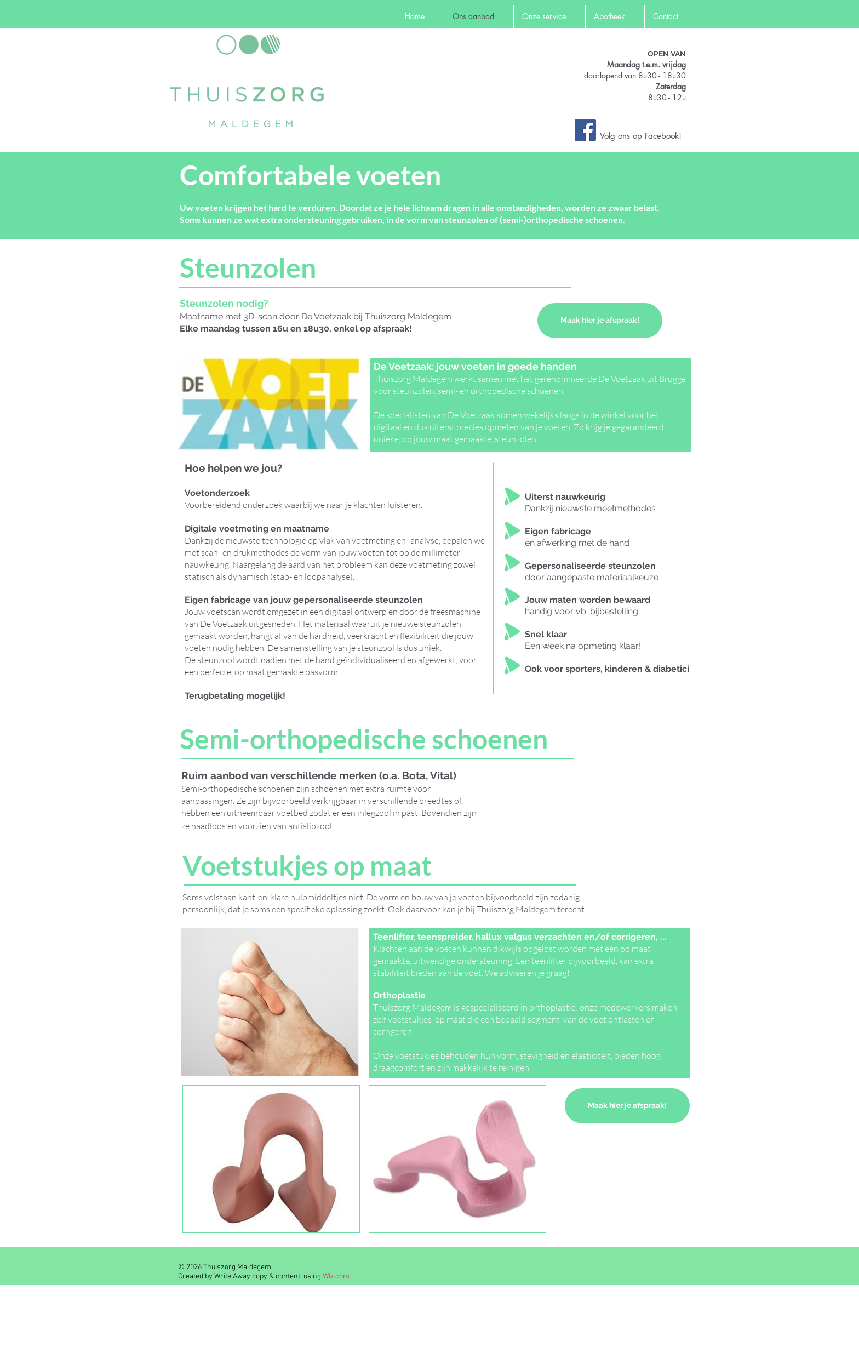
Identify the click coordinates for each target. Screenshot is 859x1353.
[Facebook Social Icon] (585, 130)
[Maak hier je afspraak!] (599, 320)
